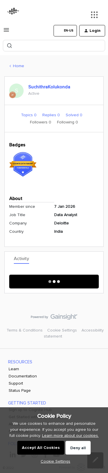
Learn (14, 369)
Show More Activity (54, 280)
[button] (6, 32)
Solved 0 (74, 115)
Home (18, 65)
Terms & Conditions (25, 330)
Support (16, 383)
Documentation (23, 376)
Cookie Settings (62, 330)
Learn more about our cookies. (70, 435)
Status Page (20, 390)
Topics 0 (29, 115)
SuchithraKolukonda (49, 87)
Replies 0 (51, 115)
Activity (21, 258)
